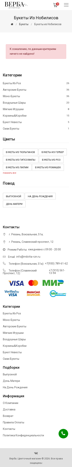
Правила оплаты (13, 422)
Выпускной (13, 196)
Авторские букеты (36, 89)
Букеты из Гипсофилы (20, 159)
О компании (10, 403)
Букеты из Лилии (17, 167)
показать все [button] (9, 173)
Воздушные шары (36, 102)
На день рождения (40, 196)
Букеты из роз (36, 83)
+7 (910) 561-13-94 (57, 271)
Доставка (9, 409)
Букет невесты (36, 122)
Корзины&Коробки (36, 115)
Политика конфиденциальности (23, 435)
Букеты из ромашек (48, 167)
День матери (14, 204)
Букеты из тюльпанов (20, 152)
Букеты (23, 24)
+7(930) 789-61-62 (56, 263)
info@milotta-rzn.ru (28, 256)
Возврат (8, 416)
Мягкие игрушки (36, 109)
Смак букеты (36, 128)
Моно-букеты (36, 96)
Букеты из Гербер (53, 152)
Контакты (9, 429)
